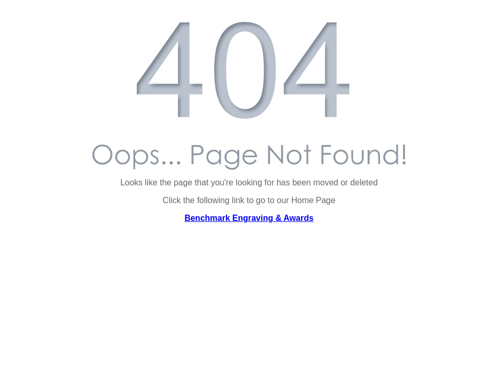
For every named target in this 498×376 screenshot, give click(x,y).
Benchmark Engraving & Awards (248, 218)
